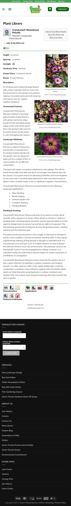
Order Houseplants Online (13, 382)
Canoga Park (28, 1)
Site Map (30, 305)
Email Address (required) (12, 332)
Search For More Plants (56, 31)
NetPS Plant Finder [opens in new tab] (34, 308)
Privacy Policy (60, 503)
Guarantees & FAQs (10, 435)
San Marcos (51, 1)
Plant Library (7, 425)
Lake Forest (16, 1)
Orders (5, 440)
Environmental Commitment (14, 454)
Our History (7, 411)
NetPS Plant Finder (60, 94)
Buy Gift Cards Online (11, 387)
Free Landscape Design (12, 372)
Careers (5, 416)
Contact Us (7, 421)
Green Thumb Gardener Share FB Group (19, 396)
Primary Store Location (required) (11, 342)
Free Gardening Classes (12, 391)
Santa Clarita (40, 1)
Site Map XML (39, 305)
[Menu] (3, 9)
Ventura (61, 1)
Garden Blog (7, 430)
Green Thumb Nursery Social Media (17, 445)
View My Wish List (56, 35)
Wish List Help (55, 37)
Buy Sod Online (8, 377)
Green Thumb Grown (11, 449)
